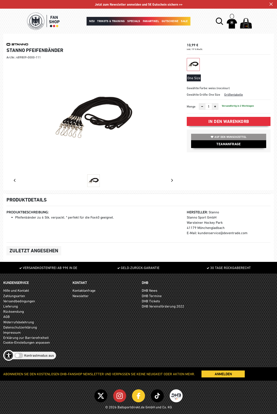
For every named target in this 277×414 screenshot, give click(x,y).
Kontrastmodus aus (39, 355)
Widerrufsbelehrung (18, 322)
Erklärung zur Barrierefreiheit (26, 338)
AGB (6, 317)
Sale (184, 21)
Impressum (12, 332)
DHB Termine (152, 296)
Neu (92, 21)
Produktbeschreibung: (27, 212)
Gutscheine (170, 21)
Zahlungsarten (14, 296)
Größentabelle (233, 94)
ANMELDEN (223, 374)
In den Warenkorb (228, 121)
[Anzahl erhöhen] (215, 106)
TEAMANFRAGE (228, 144)
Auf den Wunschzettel (228, 137)
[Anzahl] (208, 106)
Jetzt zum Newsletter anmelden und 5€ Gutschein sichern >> (138, 5)
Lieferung (10, 306)
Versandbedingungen (19, 301)
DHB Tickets (151, 301)
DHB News (149, 290)
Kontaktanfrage (83, 290)
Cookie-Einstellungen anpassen (26, 342)
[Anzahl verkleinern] (202, 106)
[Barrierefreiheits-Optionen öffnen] (8, 355)
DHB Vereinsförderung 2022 (163, 306)
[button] (219, 21)
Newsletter (80, 296)
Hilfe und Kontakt (16, 290)
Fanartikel (151, 21)
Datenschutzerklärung (20, 327)
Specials (133, 21)
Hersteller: (197, 212)
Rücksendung (13, 311)
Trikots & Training (111, 21)
